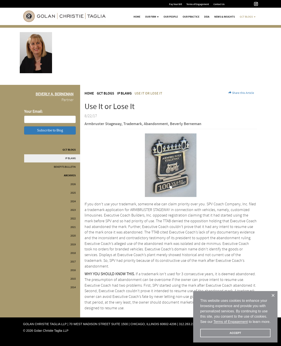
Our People (171, 16)
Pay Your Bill (175, 4)
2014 (73, 287)
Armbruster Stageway (103, 124)
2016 (73, 270)
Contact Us (219, 4)
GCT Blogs (69, 150)
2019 (73, 244)
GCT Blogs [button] (248, 16)
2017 (73, 261)
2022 (73, 218)
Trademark (132, 124)
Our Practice (191, 16)
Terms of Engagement (197, 4)
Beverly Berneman (185, 124)
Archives (70, 175)
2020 (73, 235)
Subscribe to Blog (50, 130)
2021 (73, 227)
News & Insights (224, 16)
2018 (73, 253)
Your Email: (33, 111)
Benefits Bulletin (65, 167)
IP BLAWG (70, 158)
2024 (73, 201)
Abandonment (156, 124)
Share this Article (241, 93)
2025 (73, 193)
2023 (73, 210)
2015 (73, 278)
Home (136, 16)
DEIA (206, 16)
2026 (73, 184)
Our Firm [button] (152, 16)
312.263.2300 (188, 324)
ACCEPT (235, 333)
